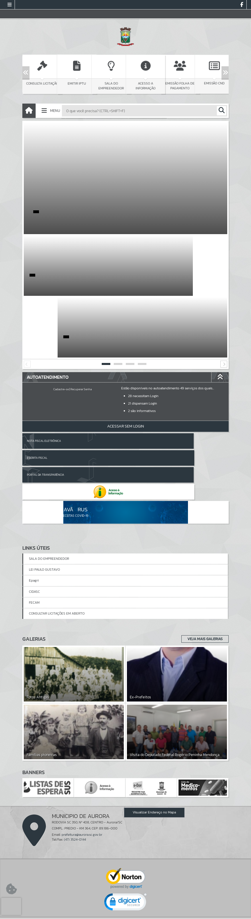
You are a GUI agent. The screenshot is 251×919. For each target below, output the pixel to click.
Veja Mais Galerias (203, 543)
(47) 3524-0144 (75, 744)
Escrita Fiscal (140, 379)
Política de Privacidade (125, 913)
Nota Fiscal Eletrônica (44, 379)
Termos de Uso (125, 908)
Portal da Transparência (45, 396)
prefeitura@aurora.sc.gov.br (82, 739)
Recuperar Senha (81, 327)
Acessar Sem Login (125, 365)
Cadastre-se (61, 327)
